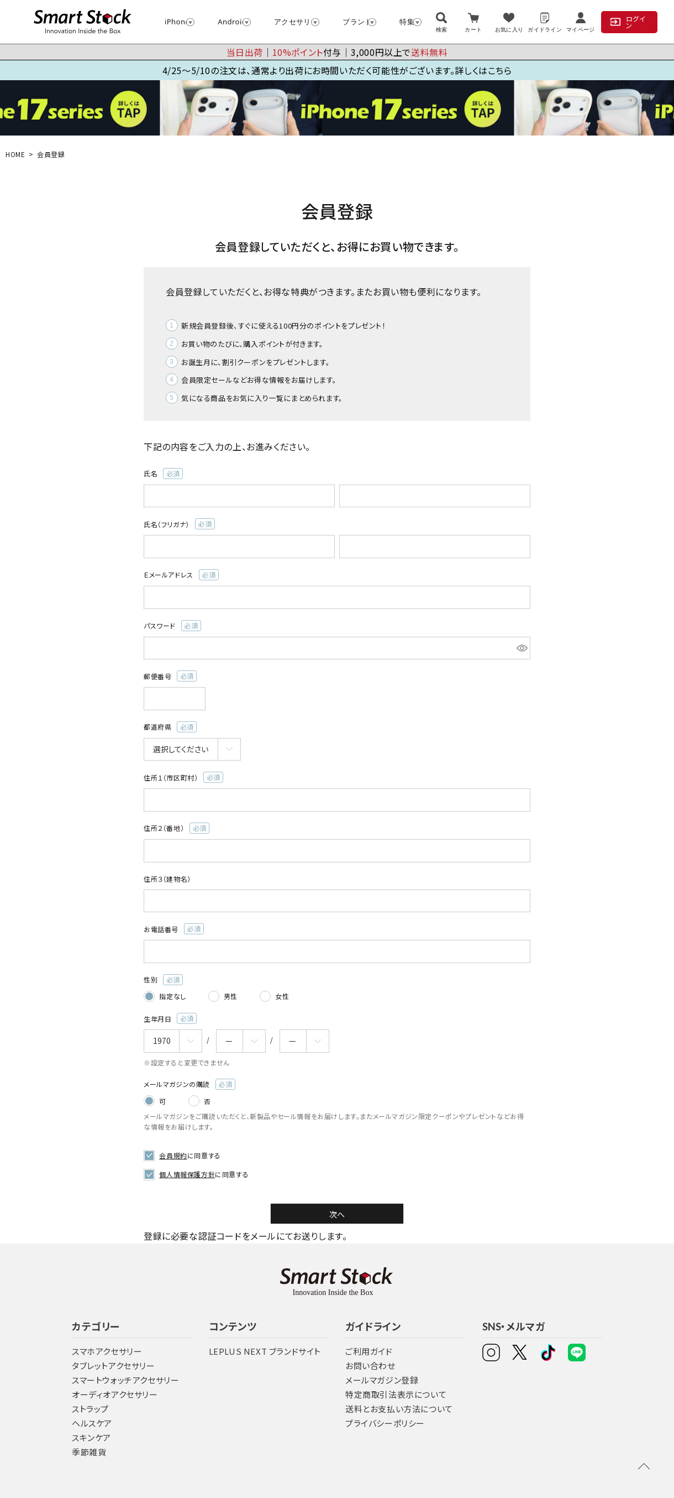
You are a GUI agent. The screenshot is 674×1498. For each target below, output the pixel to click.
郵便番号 (170, 676)
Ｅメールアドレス (181, 574)
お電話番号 (174, 928)
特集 (405, 22)
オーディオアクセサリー (115, 1394)
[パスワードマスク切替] (522, 648)
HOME (15, 154)
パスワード (172, 625)
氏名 (163, 473)
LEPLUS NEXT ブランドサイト (265, 1350)
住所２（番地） (176, 828)
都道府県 (170, 726)
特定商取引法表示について (395, 1394)
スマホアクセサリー (107, 1350)
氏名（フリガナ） (179, 523)
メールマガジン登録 (381, 1379)
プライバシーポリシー (385, 1422)
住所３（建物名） (167, 878)
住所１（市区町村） (183, 777)
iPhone (175, 22)
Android (229, 22)
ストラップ (90, 1408)
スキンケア (91, 1437)
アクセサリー (291, 22)
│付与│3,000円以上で (337, 52)
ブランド (354, 22)
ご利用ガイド (369, 1350)
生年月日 (170, 1018)
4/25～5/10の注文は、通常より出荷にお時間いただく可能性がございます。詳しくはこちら (337, 70)
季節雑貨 (89, 1451)
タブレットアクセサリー (113, 1365)
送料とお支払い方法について (399, 1408)
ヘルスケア (92, 1422)
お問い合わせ (370, 1365)
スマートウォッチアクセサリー (125, 1379)
